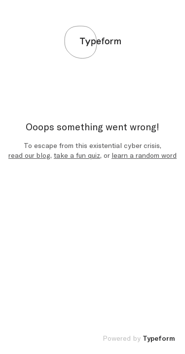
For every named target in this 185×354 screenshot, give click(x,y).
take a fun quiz (77, 155)
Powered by (139, 338)
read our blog (29, 155)
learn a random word (144, 155)
